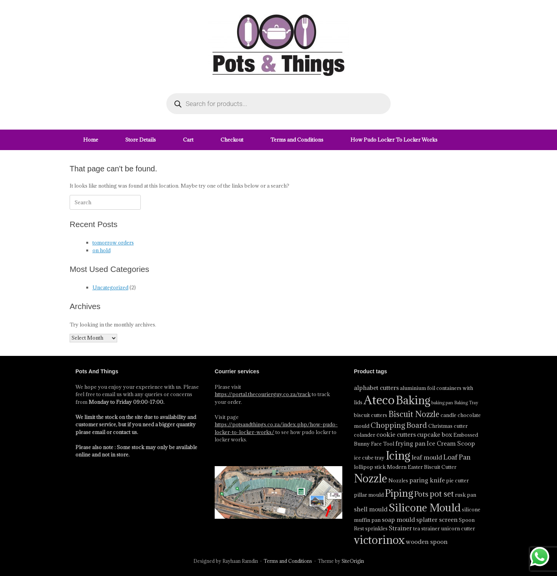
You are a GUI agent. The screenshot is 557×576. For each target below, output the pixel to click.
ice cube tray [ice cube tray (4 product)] (369, 457)
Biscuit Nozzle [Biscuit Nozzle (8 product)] (413, 414)
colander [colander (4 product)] (364, 434)
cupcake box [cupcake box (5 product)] (434, 434)
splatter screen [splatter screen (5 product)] (437, 519)
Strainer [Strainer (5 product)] (400, 528)
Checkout (231, 139)
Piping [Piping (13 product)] (399, 493)
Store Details (140, 139)
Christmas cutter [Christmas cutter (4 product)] (448, 425)
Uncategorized (110, 287)
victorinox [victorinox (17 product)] (379, 540)
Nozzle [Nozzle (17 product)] (370, 478)
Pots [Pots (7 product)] (421, 494)
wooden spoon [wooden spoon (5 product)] (427, 541)
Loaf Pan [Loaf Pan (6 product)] (457, 457)
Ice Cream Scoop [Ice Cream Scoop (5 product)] (451, 443)
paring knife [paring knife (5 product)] (427, 480)
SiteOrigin (353, 561)
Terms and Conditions (296, 139)
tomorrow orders (113, 242)
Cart (188, 139)
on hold (101, 250)
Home (90, 139)
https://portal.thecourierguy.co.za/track (263, 394)
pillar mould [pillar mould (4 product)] (369, 494)
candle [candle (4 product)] (448, 415)
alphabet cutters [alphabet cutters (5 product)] (376, 387)
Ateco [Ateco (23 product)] (379, 400)
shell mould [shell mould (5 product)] (371, 509)
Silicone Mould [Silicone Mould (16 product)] (425, 507)
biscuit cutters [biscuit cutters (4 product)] (370, 415)
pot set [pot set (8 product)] (442, 494)
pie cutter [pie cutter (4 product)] (457, 480)
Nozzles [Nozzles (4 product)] (398, 480)
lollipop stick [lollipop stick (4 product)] (370, 466)
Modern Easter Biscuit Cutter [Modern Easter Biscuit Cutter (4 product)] (421, 466)
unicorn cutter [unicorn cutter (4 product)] (458, 528)
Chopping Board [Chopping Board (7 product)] (399, 425)
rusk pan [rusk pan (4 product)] (465, 494)
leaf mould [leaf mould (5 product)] (427, 457)
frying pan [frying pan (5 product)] (410, 443)
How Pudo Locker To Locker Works (393, 139)
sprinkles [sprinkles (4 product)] (376, 528)
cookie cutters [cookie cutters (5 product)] (396, 434)
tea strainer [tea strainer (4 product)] (426, 528)
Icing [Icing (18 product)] (398, 455)
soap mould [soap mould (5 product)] (398, 519)
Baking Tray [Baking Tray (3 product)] (466, 402)
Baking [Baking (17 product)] (413, 400)
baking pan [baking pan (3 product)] (442, 402)
